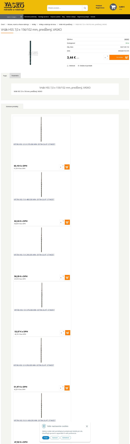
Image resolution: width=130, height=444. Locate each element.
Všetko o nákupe (71, 16)
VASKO (126, 39)
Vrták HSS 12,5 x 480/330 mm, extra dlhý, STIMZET (77, 256)
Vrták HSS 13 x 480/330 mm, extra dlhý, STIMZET (51, 145)
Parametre (15, 76)
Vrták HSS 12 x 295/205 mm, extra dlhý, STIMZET (25, 201)
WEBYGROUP (92, 440)
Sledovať (71, 66)
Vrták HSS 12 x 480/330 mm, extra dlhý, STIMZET (25, 256)
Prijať (45, 438)
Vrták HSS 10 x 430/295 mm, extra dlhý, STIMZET (104, 256)
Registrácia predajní (83, 16)
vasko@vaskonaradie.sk (61, 410)
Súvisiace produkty (12, 106)
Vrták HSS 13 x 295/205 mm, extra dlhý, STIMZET (77, 145)
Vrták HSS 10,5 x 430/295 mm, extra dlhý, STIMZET (51, 201)
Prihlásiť (99, 6)
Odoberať (81, 383)
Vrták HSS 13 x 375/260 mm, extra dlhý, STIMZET (104, 145)
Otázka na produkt (85, 66)
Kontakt (93, 16)
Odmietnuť (65, 438)
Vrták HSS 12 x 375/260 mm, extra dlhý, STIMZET (104, 201)
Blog (63, 16)
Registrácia (100, 8)
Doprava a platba (55, 16)
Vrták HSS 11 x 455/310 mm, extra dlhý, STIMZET (77, 201)
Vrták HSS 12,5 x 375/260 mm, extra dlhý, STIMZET (24, 145)
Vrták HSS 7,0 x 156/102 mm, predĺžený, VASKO (13, 331)
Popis (5, 76)
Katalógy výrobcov (43, 16)
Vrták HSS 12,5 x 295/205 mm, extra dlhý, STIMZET (51, 256)
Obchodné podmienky (30, 16)
